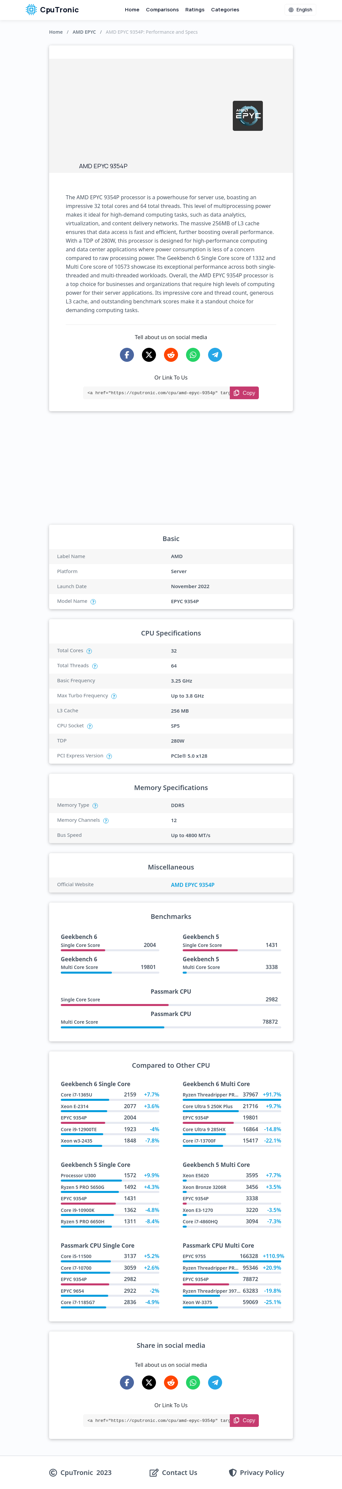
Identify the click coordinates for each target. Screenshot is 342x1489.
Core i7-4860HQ (200, 1221)
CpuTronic (52, 9)
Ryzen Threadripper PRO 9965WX (220, 1268)
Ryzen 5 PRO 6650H (83, 1221)
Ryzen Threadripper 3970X (212, 1291)
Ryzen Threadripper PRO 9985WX (220, 1094)
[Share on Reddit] (171, 355)
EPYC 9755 (194, 1256)
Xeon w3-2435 (76, 1141)
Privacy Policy (262, 1473)
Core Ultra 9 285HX (204, 1129)
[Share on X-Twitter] (149, 355)
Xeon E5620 (196, 1175)
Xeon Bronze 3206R (204, 1187)
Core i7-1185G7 (78, 1302)
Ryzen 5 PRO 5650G (82, 1187)
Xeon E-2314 (75, 1106)
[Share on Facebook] (127, 355)
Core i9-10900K (78, 1210)
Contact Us (179, 1473)
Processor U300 (78, 1175)
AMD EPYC (84, 32)
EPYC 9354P (74, 1117)
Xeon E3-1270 (198, 1210)
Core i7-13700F (199, 1141)
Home (132, 9)
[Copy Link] (244, 393)
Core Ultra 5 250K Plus (208, 1106)
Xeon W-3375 (197, 1302)
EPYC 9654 (72, 1291)
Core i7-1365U (76, 1094)
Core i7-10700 (76, 1268)
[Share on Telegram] (215, 355)
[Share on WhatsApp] (193, 355)
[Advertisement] (152, 112)
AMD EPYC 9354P (192, 885)
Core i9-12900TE (79, 1129)
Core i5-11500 (76, 1256)
